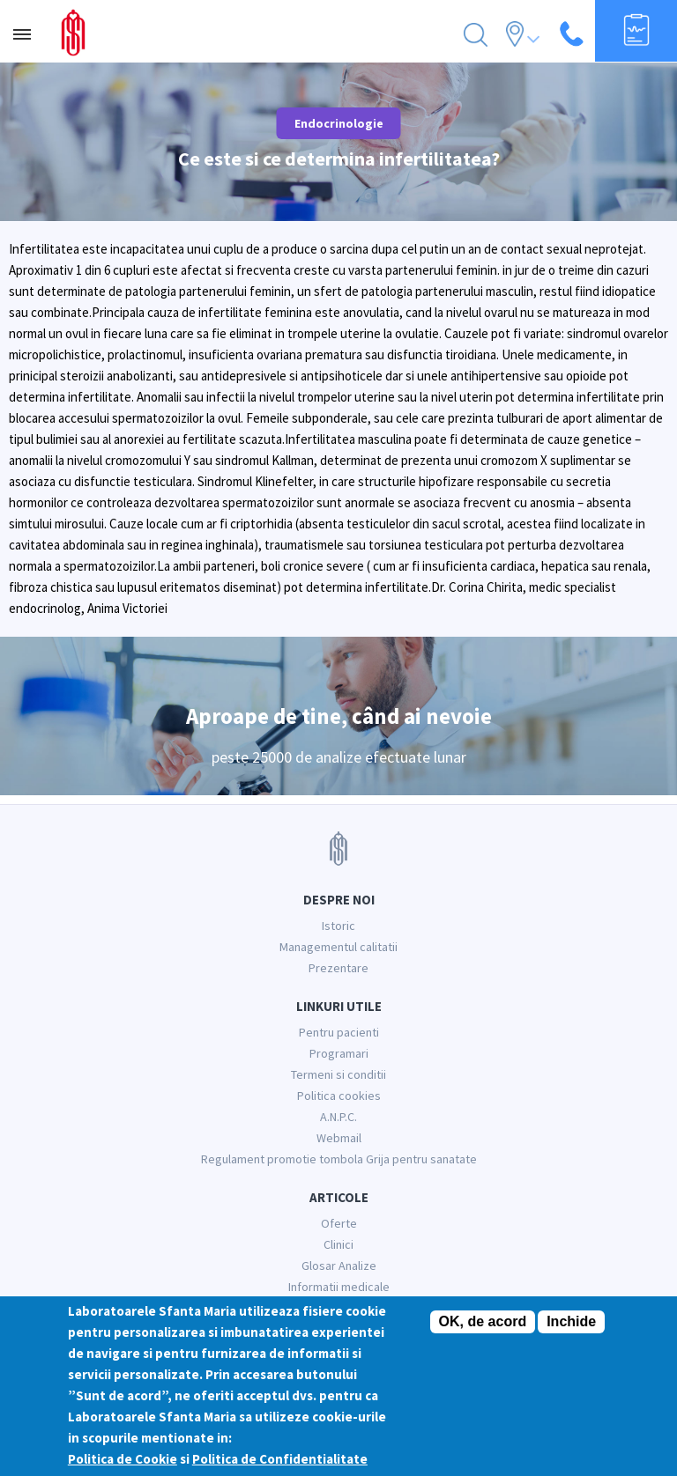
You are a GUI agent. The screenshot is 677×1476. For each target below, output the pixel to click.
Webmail (338, 1138)
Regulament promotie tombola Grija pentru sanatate (339, 1159)
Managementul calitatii (338, 947)
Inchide (571, 1322)
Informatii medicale (339, 1287)
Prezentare (338, 968)
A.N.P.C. (338, 1117)
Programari (338, 1053)
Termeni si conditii (338, 1074)
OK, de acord (483, 1322)
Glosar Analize (338, 1265)
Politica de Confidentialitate (280, 1459)
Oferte (339, 1223)
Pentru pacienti (339, 1032)
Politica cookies (339, 1095)
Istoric (338, 926)
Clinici (338, 1244)
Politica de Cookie (122, 1459)
